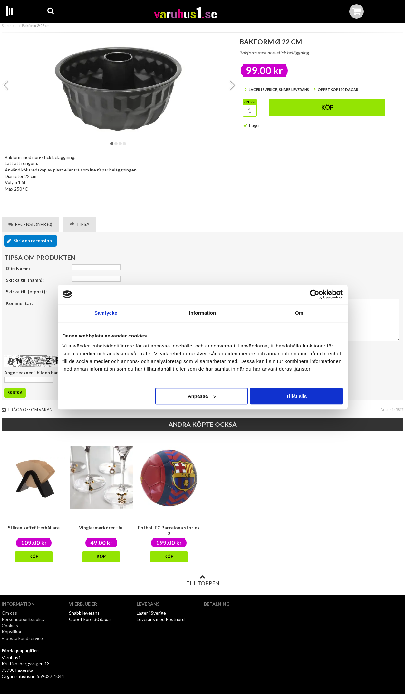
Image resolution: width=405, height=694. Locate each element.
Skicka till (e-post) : (27, 291)
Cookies (10, 625)
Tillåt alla (296, 396)
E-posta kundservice (23, 638)
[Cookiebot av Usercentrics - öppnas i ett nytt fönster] (314, 294)
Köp (327, 107)
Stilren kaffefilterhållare (34, 527)
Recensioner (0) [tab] (30, 224)
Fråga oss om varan (27, 409)
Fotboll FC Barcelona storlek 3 (169, 530)
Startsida (9, 26)
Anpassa (202, 396)
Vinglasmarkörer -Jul (101, 527)
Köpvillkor (12, 631)
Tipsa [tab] (80, 224)
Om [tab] (299, 313)
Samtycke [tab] (105, 313)
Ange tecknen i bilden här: (31, 372)
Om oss (9, 613)
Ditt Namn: (18, 268)
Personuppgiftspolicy (23, 619)
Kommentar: (19, 303)
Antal (249, 101)
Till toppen (202, 580)
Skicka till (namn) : (25, 280)
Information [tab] (202, 313)
